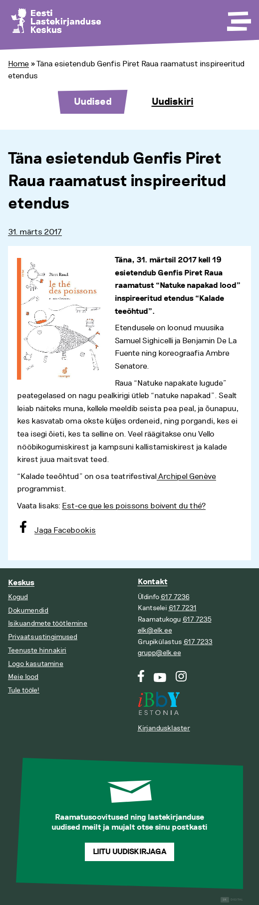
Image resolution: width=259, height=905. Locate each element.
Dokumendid (28, 610)
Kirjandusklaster (164, 728)
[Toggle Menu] (238, 18)
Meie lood (23, 677)
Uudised (93, 101)
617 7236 (175, 597)
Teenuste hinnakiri (37, 650)
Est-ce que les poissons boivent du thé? (134, 506)
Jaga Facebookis (65, 530)
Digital (232, 900)
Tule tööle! (23, 690)
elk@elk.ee (155, 630)
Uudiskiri (173, 101)
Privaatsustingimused (42, 637)
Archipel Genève (186, 476)
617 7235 (197, 619)
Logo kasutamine (35, 664)
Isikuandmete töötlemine (47, 623)
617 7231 (183, 608)
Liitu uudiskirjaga (130, 852)
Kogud (18, 597)
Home (18, 64)
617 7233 (198, 642)
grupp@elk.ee (159, 653)
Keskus (21, 583)
